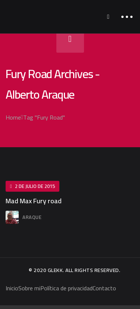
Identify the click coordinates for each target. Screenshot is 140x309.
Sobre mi (29, 288)
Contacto (104, 288)
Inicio (12, 288)
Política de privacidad (66, 288)
